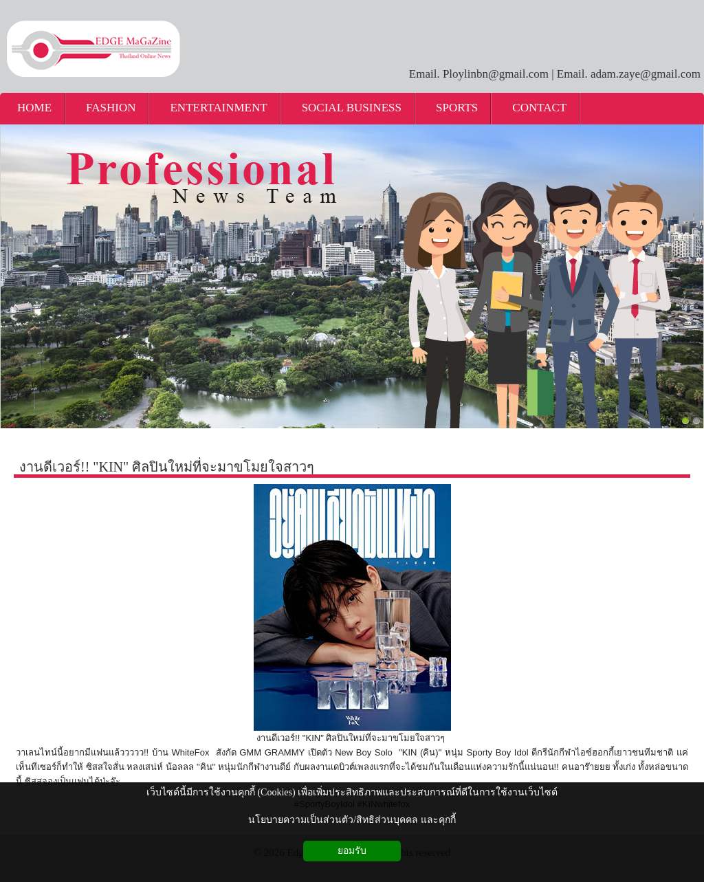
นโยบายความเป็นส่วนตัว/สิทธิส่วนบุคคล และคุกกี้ (351, 820)
